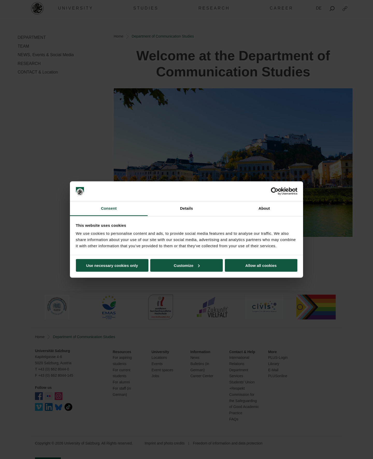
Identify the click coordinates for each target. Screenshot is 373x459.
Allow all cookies (261, 265)
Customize (187, 265)
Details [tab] (186, 208)
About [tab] (264, 208)
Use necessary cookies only (112, 265)
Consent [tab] (109, 208)
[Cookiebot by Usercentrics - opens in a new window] (274, 191)
